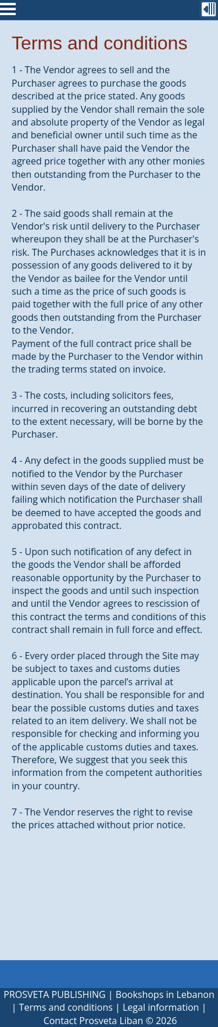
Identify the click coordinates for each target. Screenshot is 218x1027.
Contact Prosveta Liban (94, 1020)
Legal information (161, 1007)
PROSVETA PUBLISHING (54, 994)
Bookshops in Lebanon (165, 994)
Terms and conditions (66, 1007)
